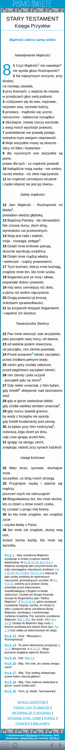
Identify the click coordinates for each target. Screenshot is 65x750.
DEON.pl (54, 738)
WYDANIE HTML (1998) (24, 718)
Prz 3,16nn (22, 573)
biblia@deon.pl (29, 738)
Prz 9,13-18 (28, 601)
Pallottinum (31, 735)
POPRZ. (50, 718)
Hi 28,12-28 (31, 562)
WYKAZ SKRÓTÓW (32, 702)
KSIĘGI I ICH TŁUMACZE (32, 707)
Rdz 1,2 (29, 658)
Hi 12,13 (35, 648)
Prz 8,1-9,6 (37, 573)
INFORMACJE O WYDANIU (31, 713)
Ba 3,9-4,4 (46, 562)
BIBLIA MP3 (41, 723)
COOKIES (23, 723)
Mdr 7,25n (23, 619)
